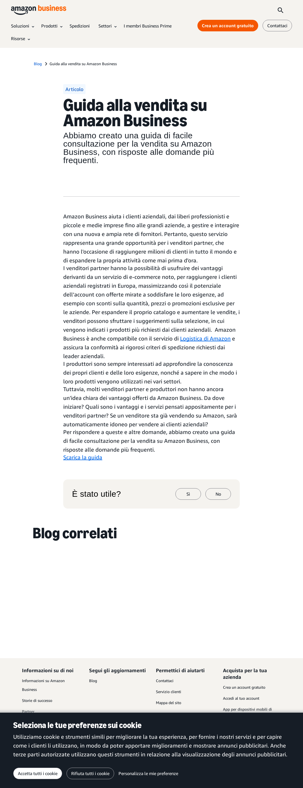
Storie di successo (37, 700)
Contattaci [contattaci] (277, 25)
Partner (28, 711)
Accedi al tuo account (241, 698)
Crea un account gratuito (244, 687)
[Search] (280, 10)
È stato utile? (96, 494)
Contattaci (164, 680)
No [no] (218, 494)
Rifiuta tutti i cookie (90, 773)
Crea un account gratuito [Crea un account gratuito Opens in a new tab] (228, 25)
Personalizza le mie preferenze (148, 773)
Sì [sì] (188, 494)
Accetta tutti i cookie (37, 773)
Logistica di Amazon (205, 338)
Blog (93, 680)
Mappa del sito (168, 702)
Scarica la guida (82, 457)
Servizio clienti (168, 691)
